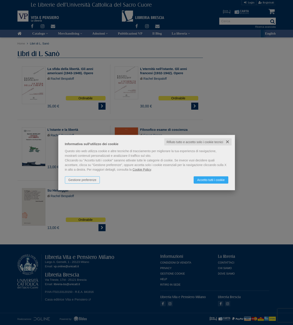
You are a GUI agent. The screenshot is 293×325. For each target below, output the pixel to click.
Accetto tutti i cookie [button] (211, 179)
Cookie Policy (141, 169)
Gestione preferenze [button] (82, 179)
